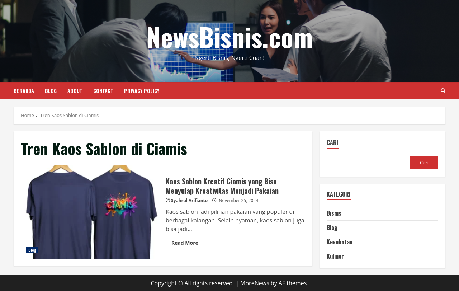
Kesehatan (339, 242)
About (74, 90)
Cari (333, 143)
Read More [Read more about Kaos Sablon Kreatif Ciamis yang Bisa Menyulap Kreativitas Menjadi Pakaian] (187, 244)
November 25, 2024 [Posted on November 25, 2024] (238, 200)
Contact (103, 90)
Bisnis (334, 213)
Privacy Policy (141, 90)
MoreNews (254, 283)
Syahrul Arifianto (189, 200)
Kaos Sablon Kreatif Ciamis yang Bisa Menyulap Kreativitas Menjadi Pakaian (90, 212)
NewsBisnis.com (229, 36)
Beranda (24, 90)
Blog (51, 90)
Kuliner (335, 256)
